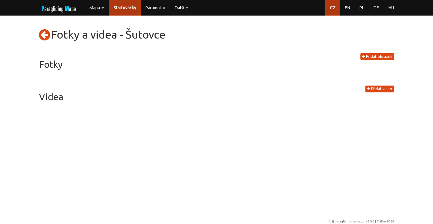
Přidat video (379, 89)
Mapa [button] (96, 7)
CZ (332, 7)
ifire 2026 (387, 221)
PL (361, 7)
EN (347, 7)
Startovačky (124, 7)
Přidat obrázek (377, 56)
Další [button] (181, 7)
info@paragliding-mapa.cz (345, 221)
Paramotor (155, 7)
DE (376, 7)
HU (391, 7)
